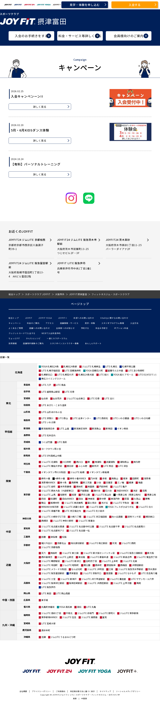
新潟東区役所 (80, 428)
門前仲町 (103, 486)
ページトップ (80, 304)
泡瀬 (43, 637)
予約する (85, 328)
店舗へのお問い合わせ (39, 328)
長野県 (27, 435)
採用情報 (13, 343)
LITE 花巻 (69, 391)
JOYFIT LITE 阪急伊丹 (75, 267)
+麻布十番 (60, 478)
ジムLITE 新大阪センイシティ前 (99, 552)
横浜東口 (150, 516)
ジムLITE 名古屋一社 (79, 530)
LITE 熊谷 (108, 465)
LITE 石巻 (95, 398)
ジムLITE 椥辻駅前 (98, 543)
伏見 (114, 543)
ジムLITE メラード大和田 (53, 569)
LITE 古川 (109, 398)
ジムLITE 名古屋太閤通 (52, 526)
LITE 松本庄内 (48, 435)
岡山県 (27, 593)
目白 (81, 498)
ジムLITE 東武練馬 (73, 502)
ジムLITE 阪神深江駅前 (52, 583)
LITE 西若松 (102, 418)
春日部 (70, 465)
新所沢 (95, 465)
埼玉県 (27, 463)
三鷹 (136, 502)
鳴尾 (139, 583)
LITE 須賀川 (47, 418)
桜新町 (63, 494)
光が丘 (104, 502)
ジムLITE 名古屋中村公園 (81, 526)
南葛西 (91, 486)
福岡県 (27, 615)
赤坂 (104, 478)
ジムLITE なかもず (127, 573)
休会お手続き (101, 328)
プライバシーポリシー (41, 691)
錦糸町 (79, 486)
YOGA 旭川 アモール (123, 374)
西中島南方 (46, 557)
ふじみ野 (82, 465)
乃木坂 (94, 478)
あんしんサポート (93, 343)
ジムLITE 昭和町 (70, 565)
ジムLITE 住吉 (69, 617)
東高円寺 (115, 498)
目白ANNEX (68, 498)
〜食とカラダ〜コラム (57, 338)
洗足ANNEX (122, 490)
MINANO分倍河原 (50, 506)
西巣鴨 (75, 482)
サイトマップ (105, 691)
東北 (8, 403)
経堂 (74, 494)
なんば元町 (76, 569)
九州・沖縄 (8, 625)
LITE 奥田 (46, 593)
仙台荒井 (57, 398)
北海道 (18, 372)
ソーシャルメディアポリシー (128, 691)
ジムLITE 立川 (146, 506)
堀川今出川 (46, 543)
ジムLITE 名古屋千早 (109, 526)
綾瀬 (131, 482)
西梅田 (123, 565)
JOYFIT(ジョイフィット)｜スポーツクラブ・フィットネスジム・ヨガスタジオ (86, 694)
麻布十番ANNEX (78, 478)
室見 (104, 617)
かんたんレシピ (33, 338)
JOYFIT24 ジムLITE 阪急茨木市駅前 (77, 246)
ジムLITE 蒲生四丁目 (147, 557)
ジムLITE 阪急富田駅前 (52, 573)
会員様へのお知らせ (65, 328)
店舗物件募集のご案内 (33, 343)
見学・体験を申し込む (85, 5)
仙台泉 (44, 398)
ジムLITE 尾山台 (103, 494)
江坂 (111, 569)
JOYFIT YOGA (45, 318)
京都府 (27, 545)
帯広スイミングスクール (53, 378)
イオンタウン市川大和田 (53, 472)
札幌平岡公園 (128, 366)
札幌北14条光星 (86, 374)
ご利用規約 (60, 691)
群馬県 (27, 455)
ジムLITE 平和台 (121, 502)
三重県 (27, 536)
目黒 (144, 490)
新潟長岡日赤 (48, 428)
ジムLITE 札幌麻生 (91, 366)
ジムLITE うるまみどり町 (63, 637)
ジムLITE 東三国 (70, 552)
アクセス (50, 323)
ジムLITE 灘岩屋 (118, 579)
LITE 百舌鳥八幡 (149, 573)
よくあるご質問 (16, 328)
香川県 (27, 606)
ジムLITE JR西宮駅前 (97, 583)
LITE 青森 (61, 384)
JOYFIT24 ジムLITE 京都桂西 (27, 244)
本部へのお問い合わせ (83, 318)
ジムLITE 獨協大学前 (51, 465)
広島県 (27, 599)
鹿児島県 (26, 630)
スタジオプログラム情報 (112, 323)
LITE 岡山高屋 (63, 593)
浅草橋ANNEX (48, 482)
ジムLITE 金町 (48, 486)
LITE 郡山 (63, 418)
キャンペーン (15, 323)
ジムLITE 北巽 (130, 561)
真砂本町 (45, 630)
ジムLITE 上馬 (48, 494)
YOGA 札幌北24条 (50, 366)
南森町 (54, 552)
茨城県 (27, 441)
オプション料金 (121, 328)
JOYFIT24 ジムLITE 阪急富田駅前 (28, 269)
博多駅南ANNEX (49, 617)
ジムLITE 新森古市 (122, 557)
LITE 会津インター (82, 418)
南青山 (115, 478)
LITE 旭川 (104, 374)
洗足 (135, 490)
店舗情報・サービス (69, 323)
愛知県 (27, 528)
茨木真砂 (152, 569)
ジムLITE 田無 (96, 506)
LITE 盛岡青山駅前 (50, 391)
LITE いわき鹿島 (121, 418)
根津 (125, 478)
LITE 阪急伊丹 (48, 587)
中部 (8, 531)
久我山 (137, 498)
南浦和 (98, 461)
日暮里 (109, 482)
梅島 (140, 482)
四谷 (43, 498)
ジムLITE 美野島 (89, 617)
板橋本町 (55, 502)
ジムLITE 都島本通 (99, 557)
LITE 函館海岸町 (73, 370)
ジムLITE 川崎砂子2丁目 (53, 516)
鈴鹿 (43, 536)
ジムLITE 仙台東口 (76, 398)
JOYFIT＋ (62, 318)
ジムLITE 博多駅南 (129, 613)
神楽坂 (91, 498)
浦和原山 (124, 461)
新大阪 (150, 552)
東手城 (44, 600)
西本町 (98, 565)
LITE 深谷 (123, 465)
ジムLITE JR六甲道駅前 (93, 579)
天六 (43, 552)
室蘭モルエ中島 (115, 370)
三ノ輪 (121, 482)
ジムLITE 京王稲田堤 (96, 516)
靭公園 (87, 565)
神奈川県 (26, 518)
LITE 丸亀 (91, 606)
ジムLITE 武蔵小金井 (73, 506)
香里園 (109, 573)
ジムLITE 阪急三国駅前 (131, 552)
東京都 (27, 494)
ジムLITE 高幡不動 (50, 510)
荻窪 (127, 498)
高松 (79, 606)
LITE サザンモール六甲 (142, 579)
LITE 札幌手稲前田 (50, 370)
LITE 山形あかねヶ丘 (51, 412)
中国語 (84, 698)
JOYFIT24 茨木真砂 (124, 244)
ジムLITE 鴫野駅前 (50, 561)
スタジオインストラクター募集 (64, 343)
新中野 (102, 498)
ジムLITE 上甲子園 (122, 583)
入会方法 (134, 323)
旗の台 (97, 490)
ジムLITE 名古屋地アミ (52, 530)
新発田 (109, 428)
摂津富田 (73, 573)
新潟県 (27, 428)
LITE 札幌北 (111, 366)
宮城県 (27, 398)
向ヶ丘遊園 (117, 516)
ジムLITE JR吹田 (95, 569)
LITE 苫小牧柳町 (136, 370)
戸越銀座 (84, 490)
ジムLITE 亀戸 (120, 486)
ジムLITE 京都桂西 (50, 547)
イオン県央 (122, 428)
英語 (75, 698)
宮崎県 (27, 623)
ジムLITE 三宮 (48, 579)
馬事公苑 (151, 494)
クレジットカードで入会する (22, 333)
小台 (99, 482)
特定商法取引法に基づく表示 (82, 691)
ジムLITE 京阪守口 (92, 573)
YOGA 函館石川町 (94, 370)
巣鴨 (147, 498)
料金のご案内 (33, 323)
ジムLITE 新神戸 (68, 579)
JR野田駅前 (137, 565)
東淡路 (81, 557)
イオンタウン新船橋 (99, 472)
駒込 (43, 502)
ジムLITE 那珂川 (107, 613)
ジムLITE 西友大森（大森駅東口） (58, 490)
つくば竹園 (46, 442)
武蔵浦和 (110, 461)
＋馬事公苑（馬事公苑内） (129, 494)
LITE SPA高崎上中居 (51, 455)
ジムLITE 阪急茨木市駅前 (130, 569)
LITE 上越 (64, 428)
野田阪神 (111, 565)
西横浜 (44, 520)
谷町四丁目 (91, 561)
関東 (8, 481)
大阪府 (27, 562)
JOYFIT (28, 318)
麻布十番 (45, 478)
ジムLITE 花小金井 (95, 510)
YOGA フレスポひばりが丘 (121, 506)
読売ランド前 (134, 516)
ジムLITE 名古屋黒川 (135, 526)
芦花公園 (85, 494)
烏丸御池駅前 (77, 543)
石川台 (108, 490)
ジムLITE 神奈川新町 (63, 520)
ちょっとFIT (14, 338)
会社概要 (23, 691)
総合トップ (14, 318)
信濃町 (54, 498)
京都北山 (61, 543)
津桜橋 (54, 536)
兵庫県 (27, 582)
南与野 (137, 461)
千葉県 (27, 472)
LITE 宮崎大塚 (48, 623)
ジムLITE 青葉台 (86, 520)
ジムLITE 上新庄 (65, 557)
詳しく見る (40, 107)
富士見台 (92, 502)
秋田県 (27, 405)
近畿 (8, 565)
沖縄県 (27, 636)
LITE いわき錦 (48, 422)
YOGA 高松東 (65, 606)
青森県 (27, 384)
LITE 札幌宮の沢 (65, 374)
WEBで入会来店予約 (51, 333)
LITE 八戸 (46, 384)
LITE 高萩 (62, 442)
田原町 (135, 478)
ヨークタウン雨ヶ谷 (51, 448)
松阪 (64, 536)
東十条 (63, 482)
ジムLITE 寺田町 (49, 565)
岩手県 (27, 391)
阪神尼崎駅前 (75, 583)
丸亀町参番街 (48, 606)
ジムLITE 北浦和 (49, 461)
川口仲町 (66, 461)
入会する (135, 5)
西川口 (79, 461)
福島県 (27, 420)
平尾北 (69, 613)
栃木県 (27, 448)
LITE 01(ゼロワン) (147, 374)
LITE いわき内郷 (142, 418)
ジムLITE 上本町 (110, 561)
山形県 (27, 411)
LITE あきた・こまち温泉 (53, 405)
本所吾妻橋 (65, 486)
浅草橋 (147, 478)
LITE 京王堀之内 (73, 510)
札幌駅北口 (46, 374)
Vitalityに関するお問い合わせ (114, 318)
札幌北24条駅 (70, 366)
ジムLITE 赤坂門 (86, 613)
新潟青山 (96, 428)
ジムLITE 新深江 (73, 561)
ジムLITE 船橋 (77, 472)
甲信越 (8, 431)
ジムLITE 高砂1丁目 (51, 613)
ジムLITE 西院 (129, 543)
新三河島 (87, 482)
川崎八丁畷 (75, 516)
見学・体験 (90, 323)
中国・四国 (8, 600)
